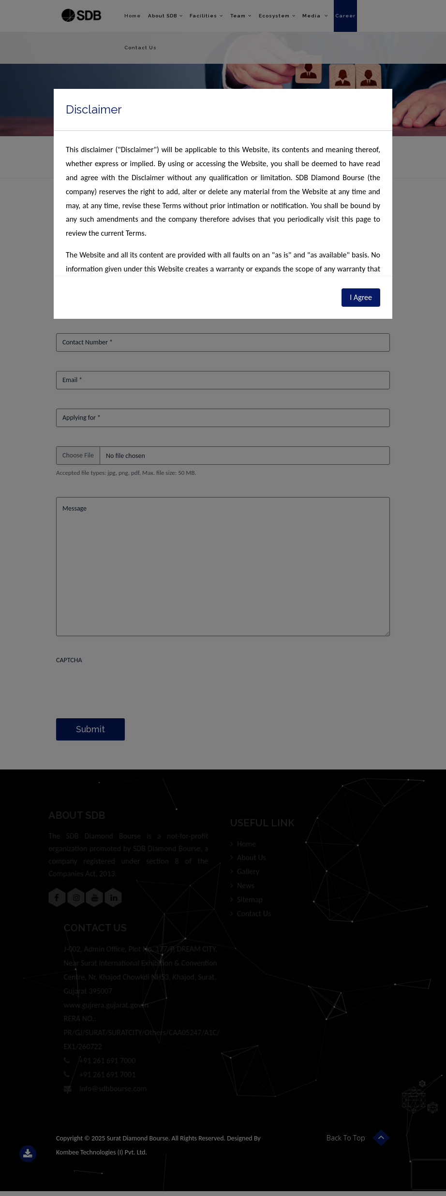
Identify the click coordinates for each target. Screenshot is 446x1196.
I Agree (361, 297)
